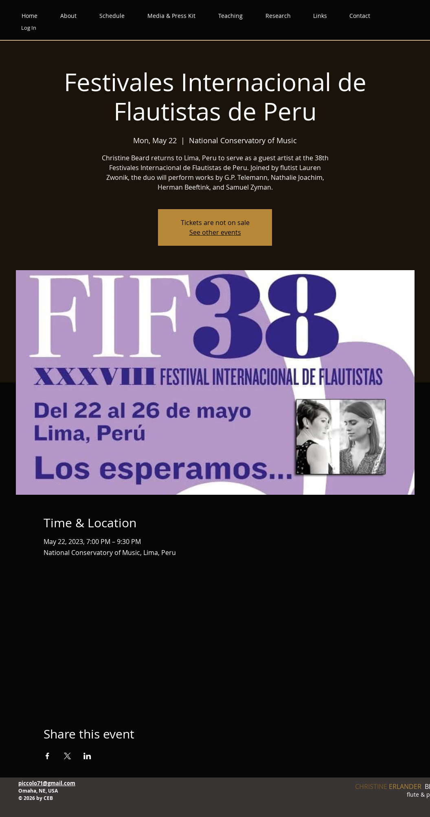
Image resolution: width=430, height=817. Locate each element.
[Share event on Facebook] (47, 756)
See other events (215, 232)
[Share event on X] (67, 756)
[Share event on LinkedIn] (87, 756)
